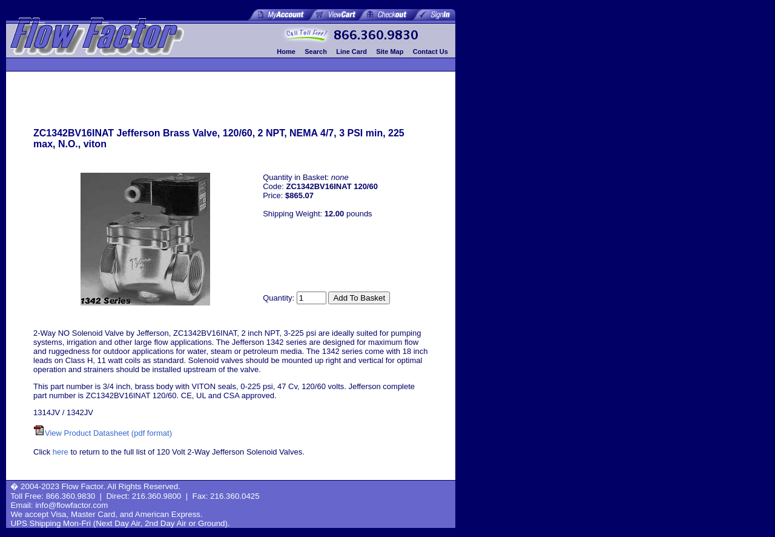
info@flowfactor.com (71, 505)
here (60, 451)
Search (316, 51)
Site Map (389, 51)
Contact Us (430, 51)
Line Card (351, 51)
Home (286, 51)
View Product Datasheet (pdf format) (108, 433)
